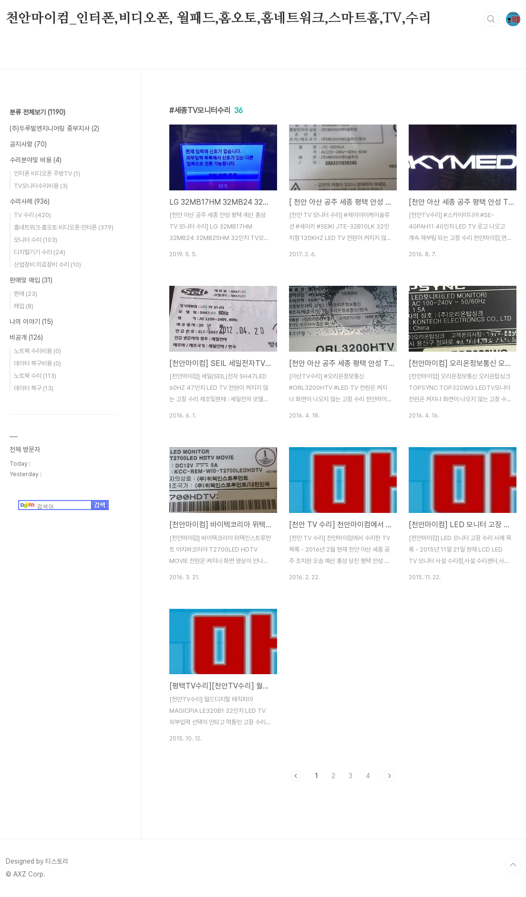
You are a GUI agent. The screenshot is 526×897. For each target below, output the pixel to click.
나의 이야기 (31, 321)
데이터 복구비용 (37, 363)
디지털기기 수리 (39, 252)
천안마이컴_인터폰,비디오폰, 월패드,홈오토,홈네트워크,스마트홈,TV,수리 (219, 18)
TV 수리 (32, 215)
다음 (389, 776)
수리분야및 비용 (36, 160)
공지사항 (28, 144)
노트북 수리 (35, 375)
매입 (23, 306)
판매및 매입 (31, 280)
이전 (296, 776)
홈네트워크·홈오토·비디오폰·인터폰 (63, 227)
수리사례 (30, 201)
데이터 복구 (33, 388)
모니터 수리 (35, 239)
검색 (491, 19)
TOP (513, 865)
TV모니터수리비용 (41, 185)
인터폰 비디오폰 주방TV (47, 173)
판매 (25, 293)
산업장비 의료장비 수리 (47, 264)
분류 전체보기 (37, 112)
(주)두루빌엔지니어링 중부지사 (54, 128)
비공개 (26, 337)
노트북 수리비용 (37, 351)
